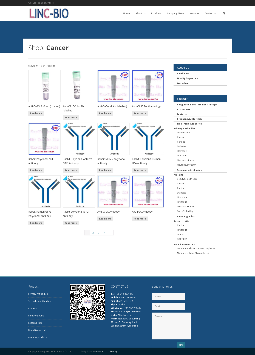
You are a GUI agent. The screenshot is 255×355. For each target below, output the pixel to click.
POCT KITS (182, 239)
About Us (140, 13)
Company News (175, 13)
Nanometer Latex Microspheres (193, 253)
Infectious (182, 155)
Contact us (210, 13)
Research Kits (181, 221)
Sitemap (113, 351)
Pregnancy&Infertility (189, 118)
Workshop (183, 83)
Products (156, 13)
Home (126, 13)
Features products (37, 337)
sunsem (99, 351)
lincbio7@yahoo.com (121, 315)
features (182, 114)
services (194, 13)
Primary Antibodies (184, 128)
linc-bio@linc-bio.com (130, 311)
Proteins (178, 174)
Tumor (180, 234)
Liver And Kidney (185, 160)
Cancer (180, 137)
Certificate (183, 73)
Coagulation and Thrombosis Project (198, 104)
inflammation (183, 132)
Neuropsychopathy (186, 164)
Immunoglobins (186, 216)
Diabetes (181, 146)
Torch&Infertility (185, 211)
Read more (36, 113)
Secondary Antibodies (189, 170)
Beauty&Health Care (187, 178)
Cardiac (181, 141)
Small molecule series (189, 123)
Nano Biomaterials (184, 244)
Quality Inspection (187, 78)
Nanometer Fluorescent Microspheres (196, 248)
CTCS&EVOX (183, 109)
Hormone (182, 150)
